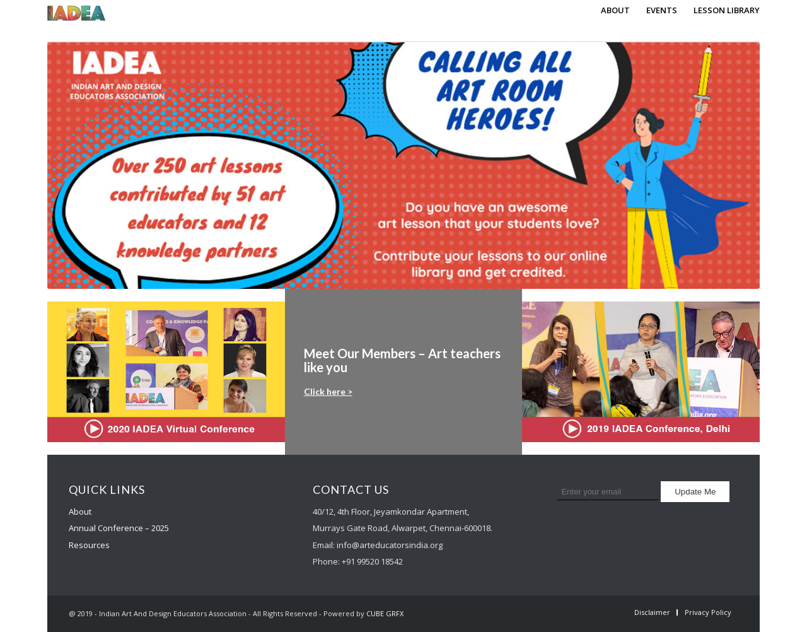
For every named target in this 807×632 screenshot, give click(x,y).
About (80, 511)
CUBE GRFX (385, 613)
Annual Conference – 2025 (119, 528)
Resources (89, 545)
